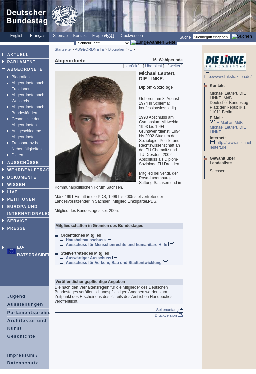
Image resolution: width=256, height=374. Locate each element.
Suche (185, 37)
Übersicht (153, 66)
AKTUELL (18, 54)
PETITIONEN (21, 199)
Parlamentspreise (29, 312)
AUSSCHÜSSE (23, 162)
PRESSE (16, 228)
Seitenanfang (169, 310)
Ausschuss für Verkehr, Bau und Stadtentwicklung (117, 262)
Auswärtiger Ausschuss (92, 258)
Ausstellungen (25, 304)
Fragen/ (103, 35)
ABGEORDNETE (25, 69)
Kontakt (80, 35)
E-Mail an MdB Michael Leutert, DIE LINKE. (228, 127)
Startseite (63, 49)
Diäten (17, 155)
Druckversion (131, 35)
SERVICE (17, 221)
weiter (175, 66)
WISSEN (16, 184)
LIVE (12, 192)
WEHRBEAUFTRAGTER (33, 170)
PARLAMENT (21, 62)
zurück (131, 66)
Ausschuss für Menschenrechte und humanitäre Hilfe (120, 244)
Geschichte (21, 336)
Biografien (21, 77)
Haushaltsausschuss (89, 240)
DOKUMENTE (22, 177)
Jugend (16, 296)
